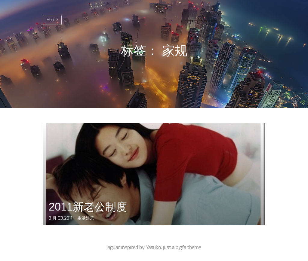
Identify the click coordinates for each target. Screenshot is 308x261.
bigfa (181, 247)
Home (52, 20)
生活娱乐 (85, 218)
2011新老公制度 (88, 207)
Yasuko (153, 247)
